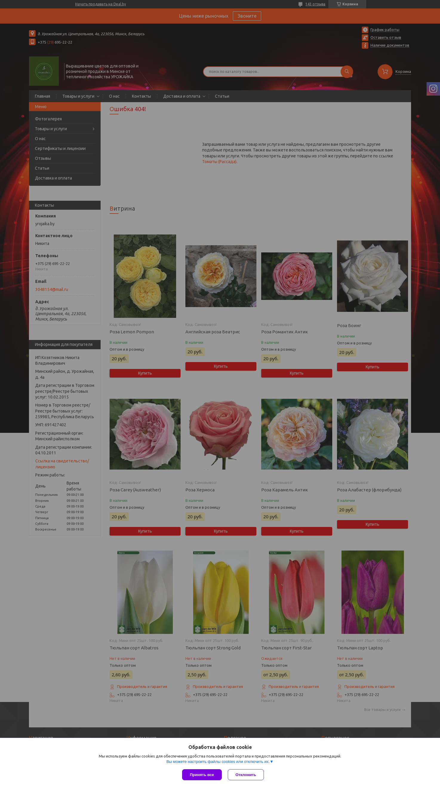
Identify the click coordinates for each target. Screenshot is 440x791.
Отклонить (246, 774)
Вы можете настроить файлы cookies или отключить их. (218, 761)
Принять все (202, 774)
